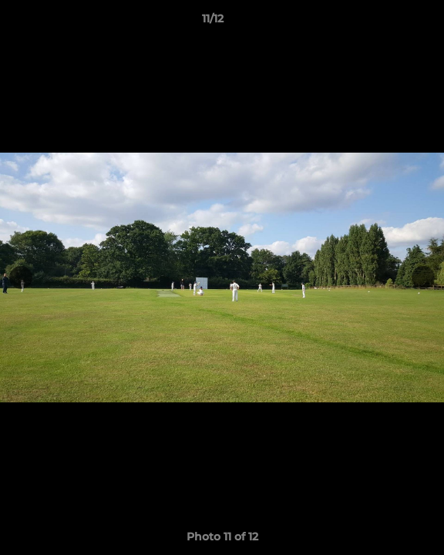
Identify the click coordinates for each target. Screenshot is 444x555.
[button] (388, 22)
